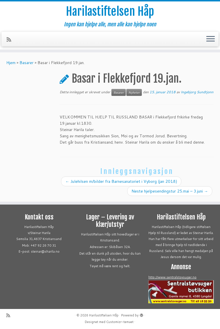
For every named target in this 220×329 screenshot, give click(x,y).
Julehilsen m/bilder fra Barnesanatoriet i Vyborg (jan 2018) (121, 181)
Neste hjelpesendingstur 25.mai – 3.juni (169, 191)
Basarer (26, 63)
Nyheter (134, 92)
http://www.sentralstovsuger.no (172, 277)
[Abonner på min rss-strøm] (11, 39)
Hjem (10, 63)
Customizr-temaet (119, 322)
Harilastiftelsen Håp (110, 11)
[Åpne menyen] (210, 39)
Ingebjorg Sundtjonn (197, 92)
